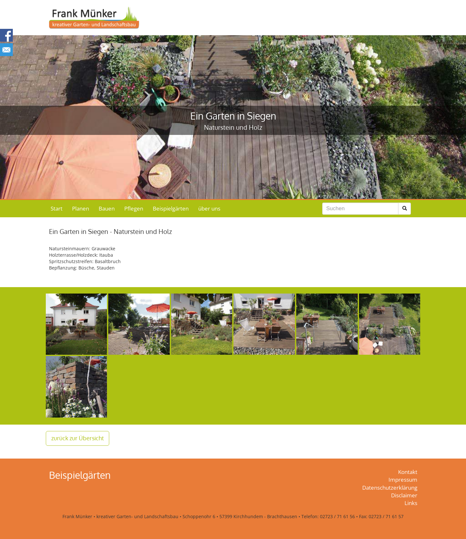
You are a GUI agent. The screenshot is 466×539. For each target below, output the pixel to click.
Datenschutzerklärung (389, 487)
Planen (80, 208)
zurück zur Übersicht (77, 438)
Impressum (402, 479)
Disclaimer (404, 495)
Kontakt (407, 472)
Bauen (107, 208)
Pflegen (133, 208)
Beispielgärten (171, 208)
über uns (209, 208)
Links (411, 503)
